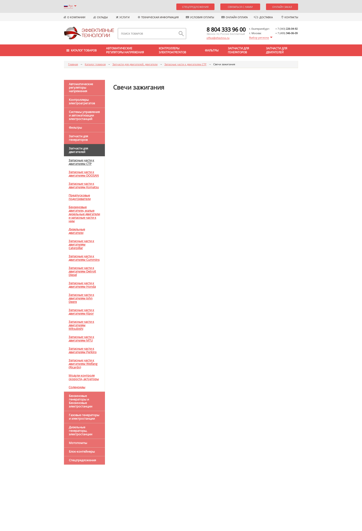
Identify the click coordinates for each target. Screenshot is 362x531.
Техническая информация (160, 17)
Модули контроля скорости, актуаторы (84, 377)
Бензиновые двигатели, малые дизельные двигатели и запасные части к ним (84, 214)
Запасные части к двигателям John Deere (81, 298)
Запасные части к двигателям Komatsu (84, 185)
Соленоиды (77, 387)
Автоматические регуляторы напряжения (125, 50)
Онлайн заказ (282, 7)
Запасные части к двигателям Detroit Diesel (82, 271)
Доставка (266, 17)
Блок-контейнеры (82, 451)
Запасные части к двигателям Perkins (82, 350)
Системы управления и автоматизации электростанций (84, 115)
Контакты (291, 17)
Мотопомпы (78, 443)
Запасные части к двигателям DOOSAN (84, 174)
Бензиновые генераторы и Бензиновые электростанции (80, 401)
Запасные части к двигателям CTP (185, 64)
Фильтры (211, 50)
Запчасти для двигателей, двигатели (135, 64)
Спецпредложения (195, 7)
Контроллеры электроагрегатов (172, 50)
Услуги (124, 17)
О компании (76, 17)
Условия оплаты (202, 17)
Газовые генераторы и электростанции (84, 417)
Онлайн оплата (237, 17)
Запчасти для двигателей (276, 50)
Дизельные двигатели (77, 231)
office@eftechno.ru (218, 38)
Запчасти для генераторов (238, 50)
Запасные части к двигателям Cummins (84, 258)
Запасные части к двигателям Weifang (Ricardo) (83, 363)
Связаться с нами (240, 7)
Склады (102, 17)
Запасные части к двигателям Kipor (81, 312)
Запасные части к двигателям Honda (82, 285)
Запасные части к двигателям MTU (81, 338)
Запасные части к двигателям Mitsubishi (81, 325)
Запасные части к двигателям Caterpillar (81, 244)
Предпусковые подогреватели (80, 197)
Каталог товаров (95, 64)
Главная (73, 64)
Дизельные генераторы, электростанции (80, 430)
